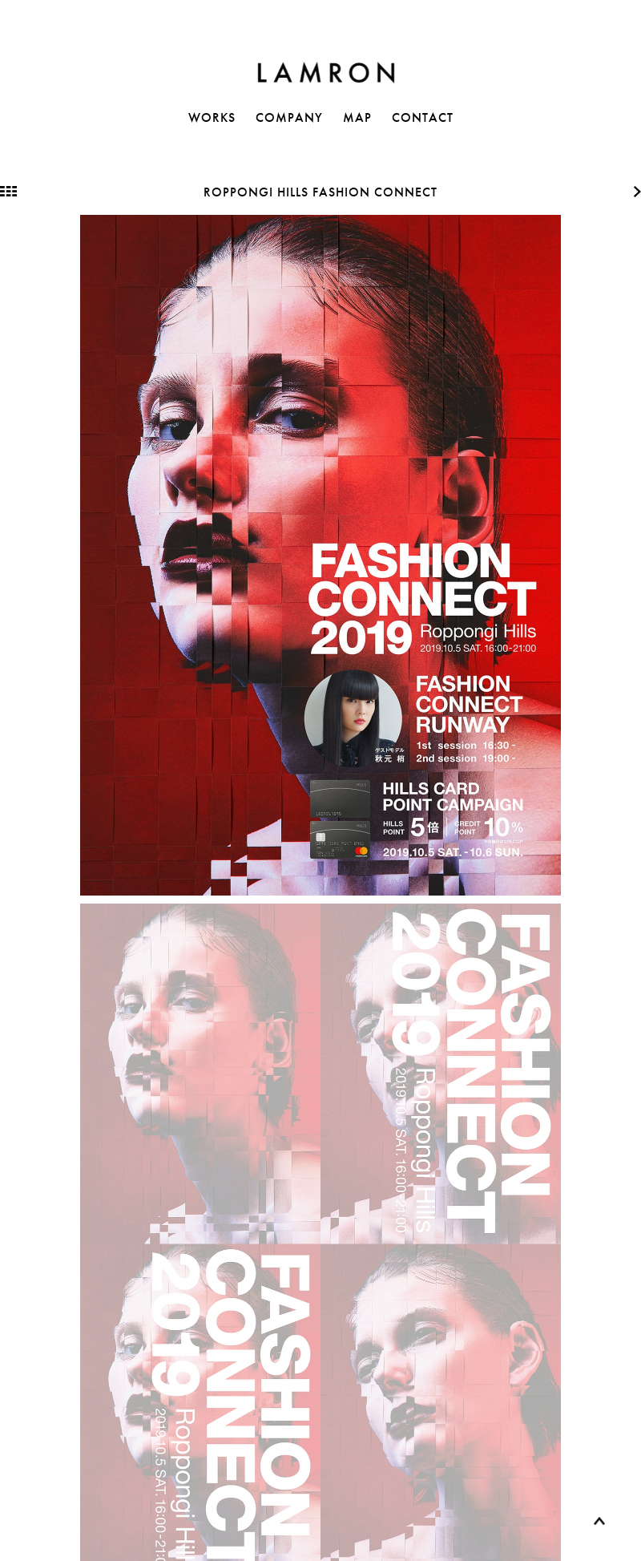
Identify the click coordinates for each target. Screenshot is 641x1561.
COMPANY (289, 117)
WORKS (212, 117)
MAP (357, 117)
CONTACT (423, 117)
